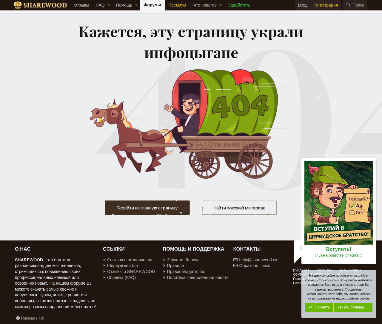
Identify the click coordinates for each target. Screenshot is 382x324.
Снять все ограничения (128, 259)
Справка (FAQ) (120, 277)
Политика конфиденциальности (196, 277)
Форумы (152, 4)
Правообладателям (184, 271)
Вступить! (339, 249)
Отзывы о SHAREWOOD (129, 271)
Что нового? (205, 5)
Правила (174, 265)
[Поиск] (355, 5)
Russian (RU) (30, 318)
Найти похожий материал (239, 207)
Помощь (124, 5)
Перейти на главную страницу (147, 207)
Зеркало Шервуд (182, 259)
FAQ (100, 5)
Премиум (177, 5)
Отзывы (81, 5)
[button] (109, 5)
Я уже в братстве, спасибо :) (338, 255)
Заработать (239, 5)
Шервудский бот (121, 265)
